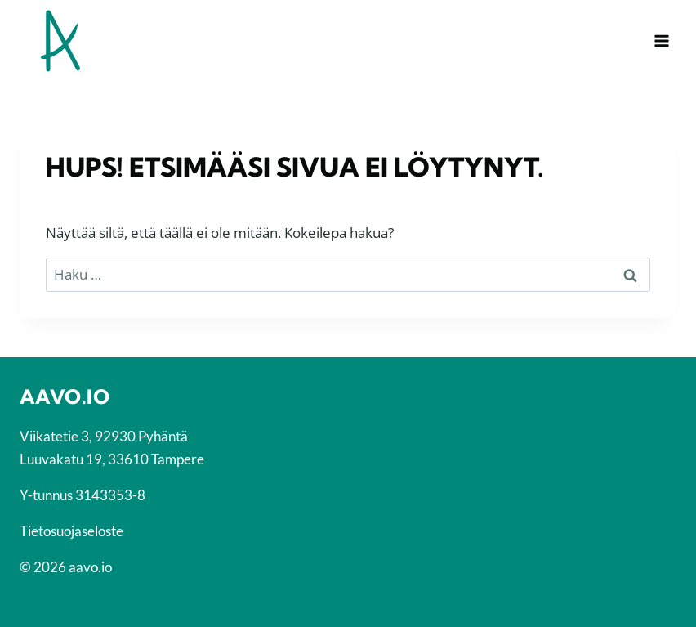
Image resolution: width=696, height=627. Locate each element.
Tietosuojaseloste (71, 531)
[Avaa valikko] (661, 40)
